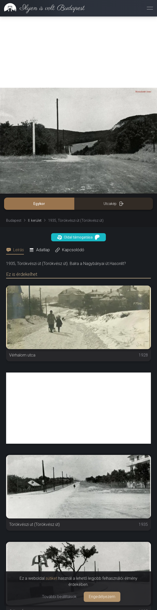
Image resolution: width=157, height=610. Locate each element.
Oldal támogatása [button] (78, 237)
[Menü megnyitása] (150, 8)
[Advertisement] (78, 52)
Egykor (39, 204)
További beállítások (59, 596)
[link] (42, 8)
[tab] (16, 250)
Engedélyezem (102, 596)
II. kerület (34, 220)
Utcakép (114, 203)
